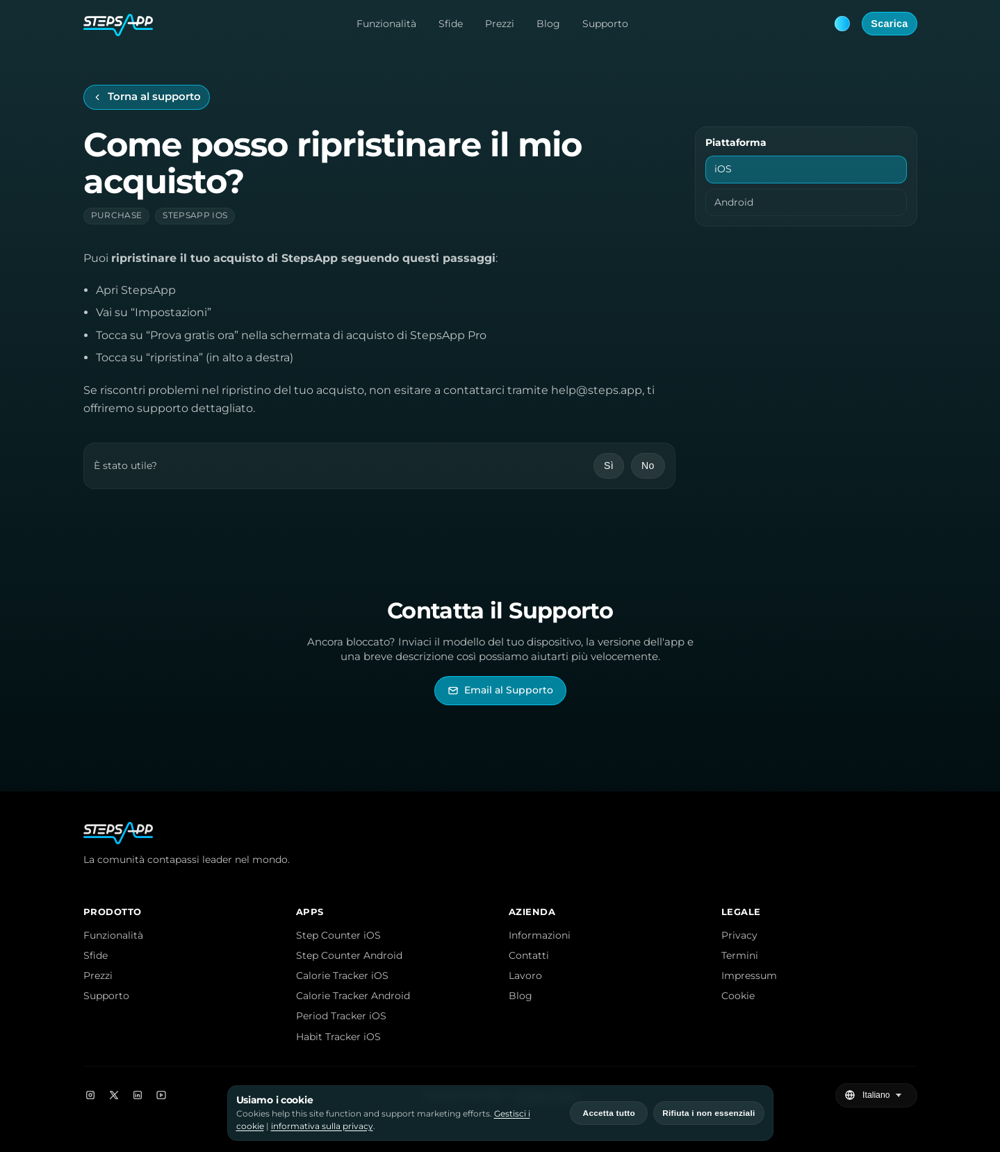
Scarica (889, 23)
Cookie (738, 995)
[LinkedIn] (138, 1095)
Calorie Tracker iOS (342, 975)
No (648, 465)
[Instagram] (90, 1095)
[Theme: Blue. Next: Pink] (842, 23)
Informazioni (540, 935)
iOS (723, 169)
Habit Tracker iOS (338, 1036)
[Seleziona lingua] (883, 1095)
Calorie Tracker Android (353, 995)
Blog (548, 23)
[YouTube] (161, 1095)
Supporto (605, 23)
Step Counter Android (349, 955)
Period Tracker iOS (341, 1015)
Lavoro (525, 975)
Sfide (450, 23)
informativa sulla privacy (322, 1126)
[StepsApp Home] (118, 23)
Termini (739, 955)
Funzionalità (386, 23)
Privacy (739, 935)
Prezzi (499, 23)
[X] (114, 1095)
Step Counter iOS (338, 935)
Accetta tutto (609, 1113)
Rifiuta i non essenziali (708, 1113)
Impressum (749, 975)
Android (733, 202)
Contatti (529, 955)
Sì (609, 465)
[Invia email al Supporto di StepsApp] (500, 690)
